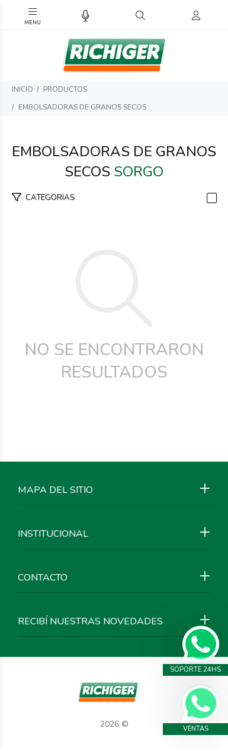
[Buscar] (140, 16)
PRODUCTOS (65, 89)
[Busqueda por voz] (85, 16)
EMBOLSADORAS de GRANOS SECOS (82, 107)
